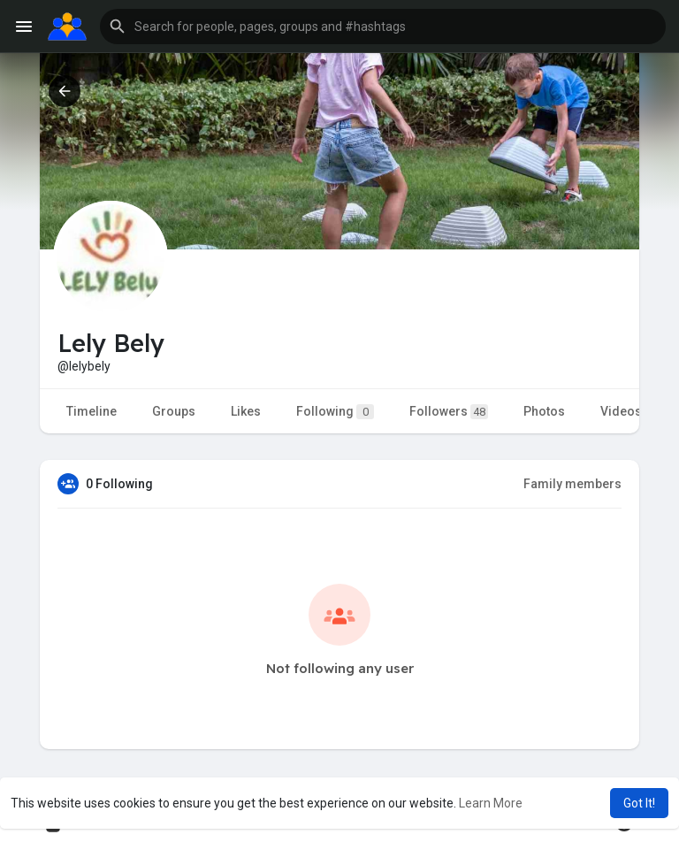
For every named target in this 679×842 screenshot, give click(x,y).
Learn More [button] (491, 803)
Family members (572, 484)
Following (335, 411)
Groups (173, 411)
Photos (544, 411)
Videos (621, 411)
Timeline (91, 411)
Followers (448, 411)
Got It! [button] (639, 803)
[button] (383, 26)
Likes (246, 411)
